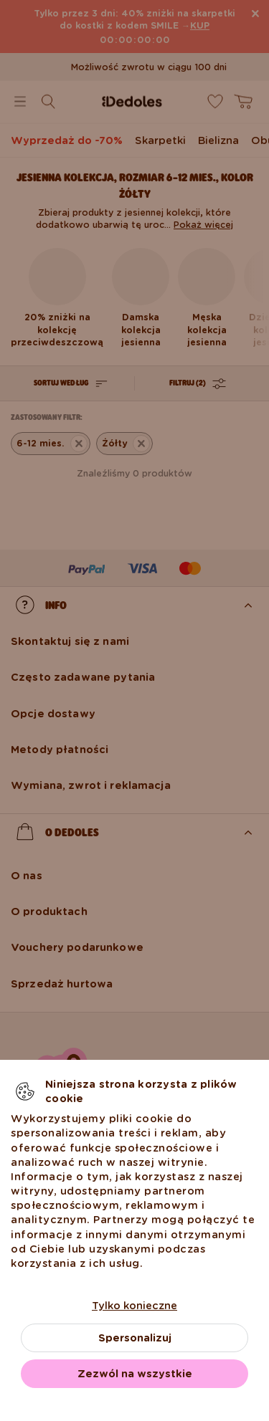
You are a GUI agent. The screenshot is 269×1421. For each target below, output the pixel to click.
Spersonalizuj (134, 1338)
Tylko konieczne (134, 1305)
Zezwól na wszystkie (134, 1373)
